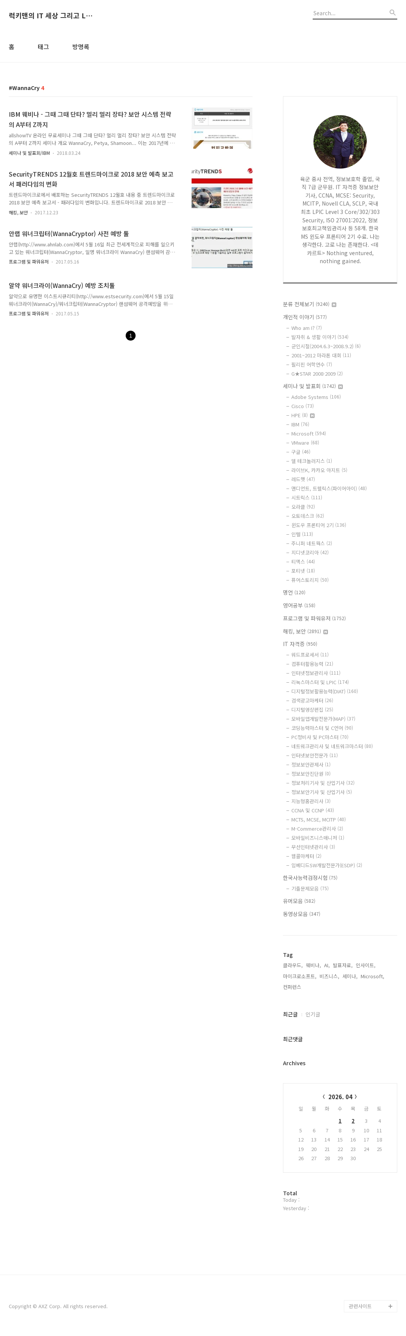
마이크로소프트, (299, 976)
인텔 (302, 534)
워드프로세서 (310, 654)
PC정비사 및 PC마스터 (319, 737)
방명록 (81, 46)
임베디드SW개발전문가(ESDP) (326, 865)
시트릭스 (306, 497)
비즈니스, (329, 976)
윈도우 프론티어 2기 (318, 525)
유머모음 (299, 901)
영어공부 (299, 605)
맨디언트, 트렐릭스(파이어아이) (329, 488)
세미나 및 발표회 (313, 386)
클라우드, (293, 965)
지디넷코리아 (310, 552)
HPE (303, 415)
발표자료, (343, 965)
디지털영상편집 (312, 709)
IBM (300, 424)
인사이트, (366, 965)
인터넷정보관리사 (315, 673)
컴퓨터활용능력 (312, 663)
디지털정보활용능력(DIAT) (324, 691)
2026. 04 (340, 1097)
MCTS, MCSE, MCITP (318, 819)
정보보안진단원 (311, 773)
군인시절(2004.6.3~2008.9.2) (326, 346)
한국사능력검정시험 (310, 877)
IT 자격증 (300, 644)
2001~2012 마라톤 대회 (321, 355)
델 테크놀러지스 (311, 461)
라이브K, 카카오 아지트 (319, 470)
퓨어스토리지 (310, 580)
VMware (305, 442)
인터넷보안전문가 (314, 755)
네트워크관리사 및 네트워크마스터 (332, 746)
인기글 (312, 1014)
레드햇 (303, 479)
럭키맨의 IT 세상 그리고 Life (51, 15)
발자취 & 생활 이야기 (319, 337)
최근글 (290, 1014)
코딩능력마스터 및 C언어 (322, 728)
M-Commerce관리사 (317, 828)
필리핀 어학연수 (311, 364)
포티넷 (303, 570)
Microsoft (308, 433)
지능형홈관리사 (311, 801)
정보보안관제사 (311, 764)
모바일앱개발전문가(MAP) (323, 718)
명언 (294, 592)
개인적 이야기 (305, 317)
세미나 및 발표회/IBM (29, 153)
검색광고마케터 (312, 700)
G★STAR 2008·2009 (317, 373)
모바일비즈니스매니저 (317, 837)
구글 (300, 451)
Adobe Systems (316, 396)
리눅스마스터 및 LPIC (320, 682)
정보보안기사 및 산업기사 (321, 792)
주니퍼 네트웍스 (311, 543)
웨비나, (313, 965)
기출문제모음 (310, 888)
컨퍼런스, (293, 986)
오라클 (303, 506)
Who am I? (306, 327)
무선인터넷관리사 (313, 846)
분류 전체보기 (309, 304)
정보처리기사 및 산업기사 (323, 782)
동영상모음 (301, 914)
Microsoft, (372, 976)
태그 (43, 46)
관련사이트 (360, 1306)
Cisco (302, 406)
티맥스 (303, 561)
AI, (327, 965)
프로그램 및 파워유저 (29, 261)
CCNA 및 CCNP (312, 810)
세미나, (350, 976)
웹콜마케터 (306, 856)
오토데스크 (307, 515)
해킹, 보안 (18, 212)
